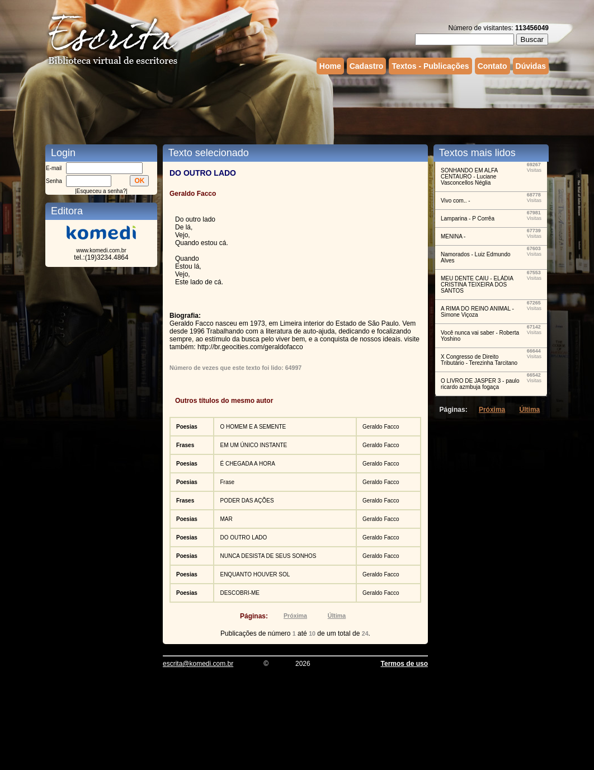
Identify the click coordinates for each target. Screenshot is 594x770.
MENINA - (453, 236)
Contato (492, 66)
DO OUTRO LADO (243, 537)
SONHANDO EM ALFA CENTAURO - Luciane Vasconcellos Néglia (469, 176)
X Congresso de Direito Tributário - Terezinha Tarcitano (479, 360)
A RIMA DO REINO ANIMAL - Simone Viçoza (477, 312)
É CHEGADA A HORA (247, 464)
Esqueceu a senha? (101, 191)
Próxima (295, 615)
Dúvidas (531, 66)
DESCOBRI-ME (240, 593)
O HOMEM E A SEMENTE (253, 427)
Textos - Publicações (430, 66)
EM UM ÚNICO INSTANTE (253, 445)
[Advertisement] (297, 108)
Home (330, 66)
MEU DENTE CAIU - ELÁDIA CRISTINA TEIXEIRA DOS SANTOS (477, 284)
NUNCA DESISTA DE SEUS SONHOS (268, 556)
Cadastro (367, 66)
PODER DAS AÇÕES (247, 500)
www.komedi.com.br (101, 250)
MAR (226, 519)
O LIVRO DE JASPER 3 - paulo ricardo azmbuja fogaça (480, 384)
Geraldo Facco (380, 427)
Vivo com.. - (455, 201)
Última (337, 615)
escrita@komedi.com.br (198, 664)
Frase (227, 482)
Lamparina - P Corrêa (467, 218)
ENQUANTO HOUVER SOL (255, 574)
